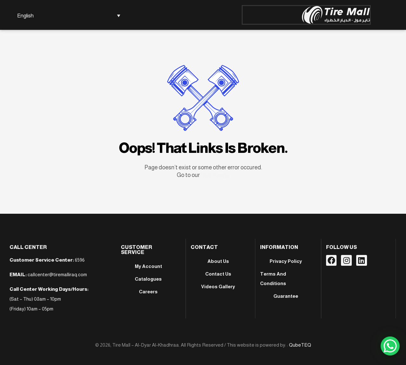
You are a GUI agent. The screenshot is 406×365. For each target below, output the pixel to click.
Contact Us (218, 274)
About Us (218, 261)
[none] (68, 15)
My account (148, 266)
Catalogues (148, 279)
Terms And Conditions (273, 278)
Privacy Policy (286, 261)
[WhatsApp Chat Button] (390, 345)
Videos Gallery (218, 286)
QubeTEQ (300, 345)
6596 (80, 260)
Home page (215, 175)
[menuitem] (68, 15)
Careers (148, 291)
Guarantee (285, 296)
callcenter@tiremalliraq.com (57, 274)
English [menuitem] (25, 16)
